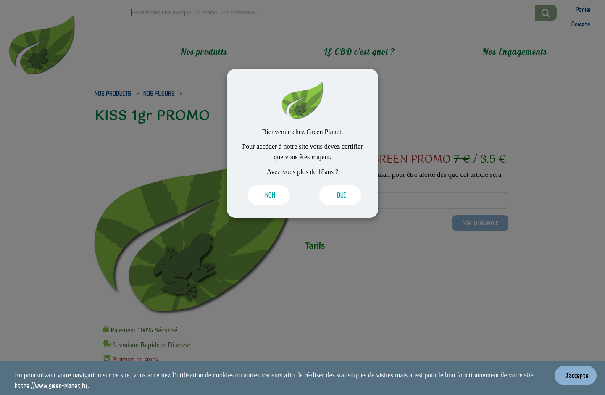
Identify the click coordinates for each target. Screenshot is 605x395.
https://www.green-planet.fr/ (51, 385)
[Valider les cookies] (268, 195)
